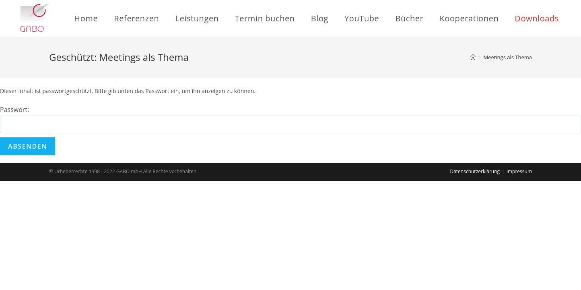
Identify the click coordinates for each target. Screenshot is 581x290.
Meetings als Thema (507, 57)
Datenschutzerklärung (475, 171)
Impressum (519, 171)
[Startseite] (473, 57)
